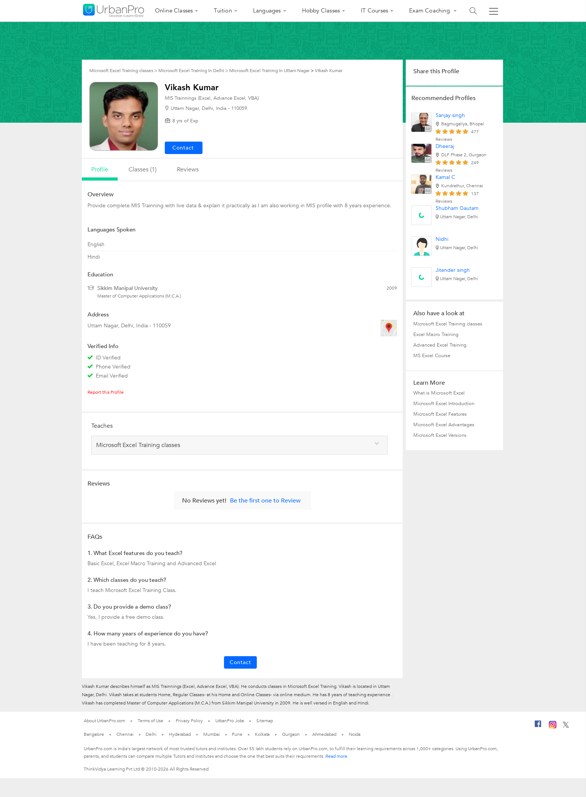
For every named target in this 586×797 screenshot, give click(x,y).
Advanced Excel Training (439, 345)
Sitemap (264, 721)
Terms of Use (150, 721)
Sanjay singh (450, 115)
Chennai (125, 734)
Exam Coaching (430, 10)
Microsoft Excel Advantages (443, 424)
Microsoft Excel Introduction (443, 403)
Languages (267, 10)
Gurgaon (290, 734)
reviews (188, 169)
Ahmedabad (324, 734)
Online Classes (174, 10)
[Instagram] (553, 727)
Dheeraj (445, 146)
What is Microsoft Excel (439, 393)
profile (99, 169)
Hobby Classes (321, 10)
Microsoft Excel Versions (439, 435)
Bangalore (94, 734)
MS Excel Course (431, 355)
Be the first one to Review (265, 500)
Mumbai (211, 734)
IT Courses (374, 10)
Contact (240, 662)
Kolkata (262, 734)
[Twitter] (566, 726)
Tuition (223, 10)
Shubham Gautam (457, 208)
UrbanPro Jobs (229, 721)
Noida (355, 734)
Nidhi (442, 239)
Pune (237, 734)
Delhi (151, 734)
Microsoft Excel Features (440, 414)
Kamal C (445, 177)
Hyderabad (180, 734)
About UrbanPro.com (104, 721)
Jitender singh (453, 270)
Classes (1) (142, 169)
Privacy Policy (189, 721)
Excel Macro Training (436, 334)
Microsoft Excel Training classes (447, 324)
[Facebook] (538, 727)
